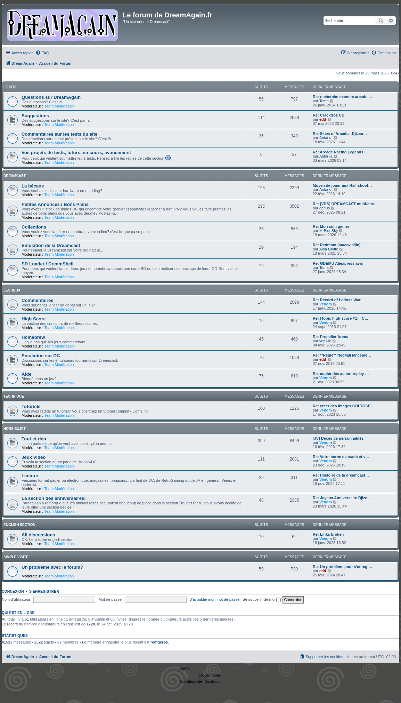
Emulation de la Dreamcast (51, 245)
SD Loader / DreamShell (48, 263)
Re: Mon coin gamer (331, 226)
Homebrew (33, 337)
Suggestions (35, 115)
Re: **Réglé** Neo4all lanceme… (342, 355)
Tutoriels (31, 406)
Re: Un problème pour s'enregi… (342, 567)
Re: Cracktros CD (328, 115)
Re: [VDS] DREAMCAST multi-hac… (345, 204)
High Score (34, 318)
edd (322, 119)
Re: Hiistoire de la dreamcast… (341, 475)
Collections (34, 227)
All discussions (38, 534)
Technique (13, 396)
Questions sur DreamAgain (51, 97)
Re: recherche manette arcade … (342, 97)
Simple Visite (15, 557)
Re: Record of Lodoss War (337, 300)
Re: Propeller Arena (330, 337)
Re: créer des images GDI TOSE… (343, 406)
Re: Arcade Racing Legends (338, 152)
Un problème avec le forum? (52, 567)
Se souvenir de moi (262, 599)
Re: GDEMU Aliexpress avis (338, 263)
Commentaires (38, 300)
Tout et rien (34, 438)
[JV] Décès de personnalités (338, 438)
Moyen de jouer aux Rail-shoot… (342, 185)
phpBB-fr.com (209, 675)
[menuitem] (42, 53)
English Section (19, 525)
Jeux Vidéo (34, 457)
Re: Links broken (328, 534)
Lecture (30, 475)
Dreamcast (14, 176)
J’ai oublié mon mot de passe (214, 599)
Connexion (13, 591)
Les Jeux (11, 290)
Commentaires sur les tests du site (59, 134)
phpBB (184, 669)
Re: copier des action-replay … (341, 374)
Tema (324, 101)
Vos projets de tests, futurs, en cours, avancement (76, 152)
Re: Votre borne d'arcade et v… (341, 457)
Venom (325, 304)
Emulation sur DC (41, 355)
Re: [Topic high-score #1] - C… (340, 318)
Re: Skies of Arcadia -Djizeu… (340, 133)
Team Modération (59, 106)
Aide (27, 374)
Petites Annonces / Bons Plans (55, 204)
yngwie (325, 341)
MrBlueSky (328, 231)
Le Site (10, 87)
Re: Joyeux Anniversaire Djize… (342, 498)
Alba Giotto (328, 249)
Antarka (326, 138)
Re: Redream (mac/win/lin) (337, 245)
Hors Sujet (14, 429)
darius (324, 208)
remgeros (159, 642)
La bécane (33, 186)
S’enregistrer (44, 591)
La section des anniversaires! (54, 498)
